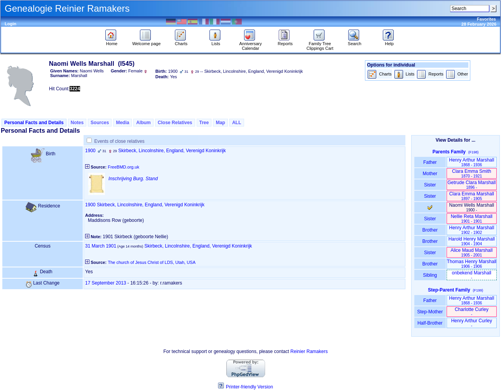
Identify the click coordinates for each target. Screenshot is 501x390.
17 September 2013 (105, 283)
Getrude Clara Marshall (471, 185)
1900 (90, 150)
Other (457, 74)
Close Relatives (175, 122)
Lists (216, 41)
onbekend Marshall (471, 275)
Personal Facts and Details (34, 122)
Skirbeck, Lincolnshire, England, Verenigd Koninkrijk (172, 150)
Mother (429, 173)
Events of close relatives (119, 141)
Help (389, 41)
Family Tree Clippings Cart (319, 44)
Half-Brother (430, 323)
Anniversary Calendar (250, 44)
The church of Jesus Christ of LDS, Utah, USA (152, 262)
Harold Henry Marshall (472, 241)
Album (143, 122)
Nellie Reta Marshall (471, 218)
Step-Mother (430, 311)
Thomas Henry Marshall (471, 264)
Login (10, 23)
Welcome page (146, 41)
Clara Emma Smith (471, 173)
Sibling (430, 275)
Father (430, 162)
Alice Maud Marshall (471, 252)
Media (122, 122)
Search (354, 41)
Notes (77, 122)
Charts (181, 41)
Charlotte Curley (472, 311)
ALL (236, 122)
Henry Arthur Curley (471, 323)
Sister (430, 185)
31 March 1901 (100, 246)
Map (220, 122)
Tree (204, 122)
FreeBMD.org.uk (123, 167)
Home (112, 41)
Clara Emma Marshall (471, 196)
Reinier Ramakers (309, 351)
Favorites (486, 19)
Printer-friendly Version (249, 387)
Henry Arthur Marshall (471, 162)
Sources (100, 122)
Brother (430, 230)
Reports (285, 41)
